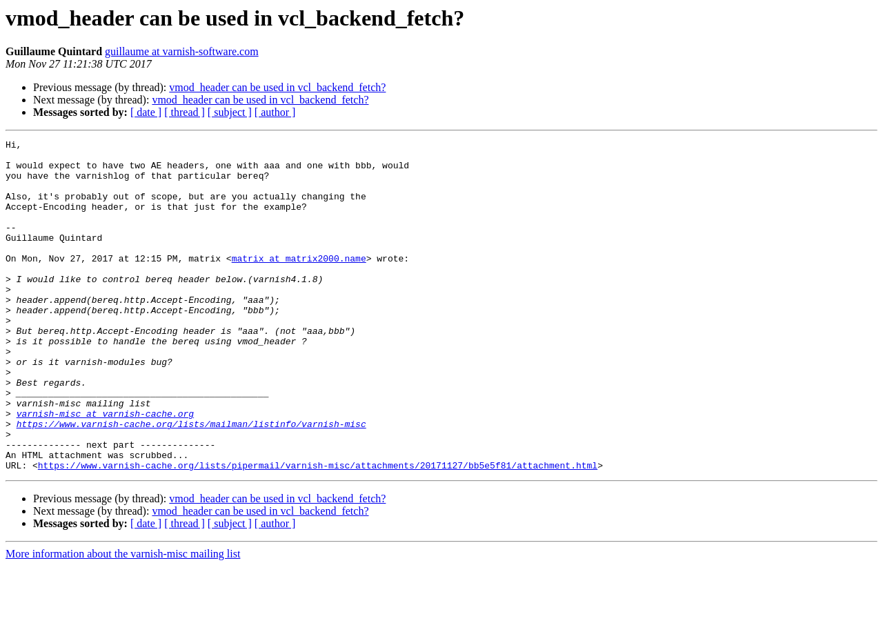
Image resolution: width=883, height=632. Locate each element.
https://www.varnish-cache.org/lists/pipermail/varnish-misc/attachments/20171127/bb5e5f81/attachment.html (317, 531)
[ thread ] (184, 112)
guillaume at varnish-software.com (182, 51)
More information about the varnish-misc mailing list (123, 620)
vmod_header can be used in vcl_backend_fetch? (277, 87)
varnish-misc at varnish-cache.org (105, 469)
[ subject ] (230, 112)
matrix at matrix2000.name (299, 283)
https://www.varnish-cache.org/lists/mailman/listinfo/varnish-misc (191, 481)
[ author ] (275, 112)
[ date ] (145, 112)
